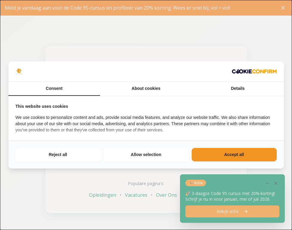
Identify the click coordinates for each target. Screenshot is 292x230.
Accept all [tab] (234, 154)
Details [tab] (238, 88)
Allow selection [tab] (146, 154)
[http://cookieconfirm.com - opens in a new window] (254, 71)
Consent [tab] (54, 88)
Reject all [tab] (58, 154)
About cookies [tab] (145, 88)
